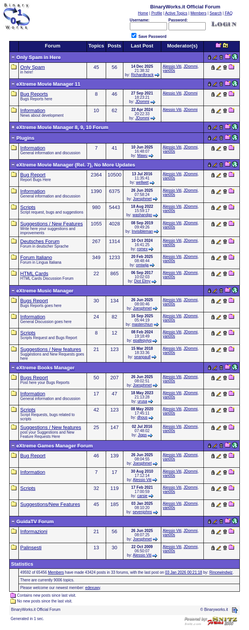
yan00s (169, 71)
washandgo (142, 215)
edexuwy (92, 588)
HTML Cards (34, 273)
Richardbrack (142, 75)
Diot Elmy (142, 281)
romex (142, 249)
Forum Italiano (36, 257)
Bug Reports (34, 94)
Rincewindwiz (221, 572)
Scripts (28, 207)
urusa (142, 401)
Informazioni (34, 531)
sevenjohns (142, 512)
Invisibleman (142, 231)
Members (56, 572)
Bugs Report (34, 301)
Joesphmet (142, 199)
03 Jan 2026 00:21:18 (183, 572)
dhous (142, 417)
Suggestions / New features (50, 349)
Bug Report (33, 175)
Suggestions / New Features (51, 224)
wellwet (142, 182)
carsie (142, 496)
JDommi (190, 66)
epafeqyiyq (142, 340)
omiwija (142, 265)
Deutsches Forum (40, 241)
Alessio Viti (172, 66)
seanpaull (142, 357)
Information (32, 110)
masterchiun (142, 324)
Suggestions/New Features (50, 504)
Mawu (142, 155)
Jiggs (142, 435)
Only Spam (32, 67)
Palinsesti (31, 547)
